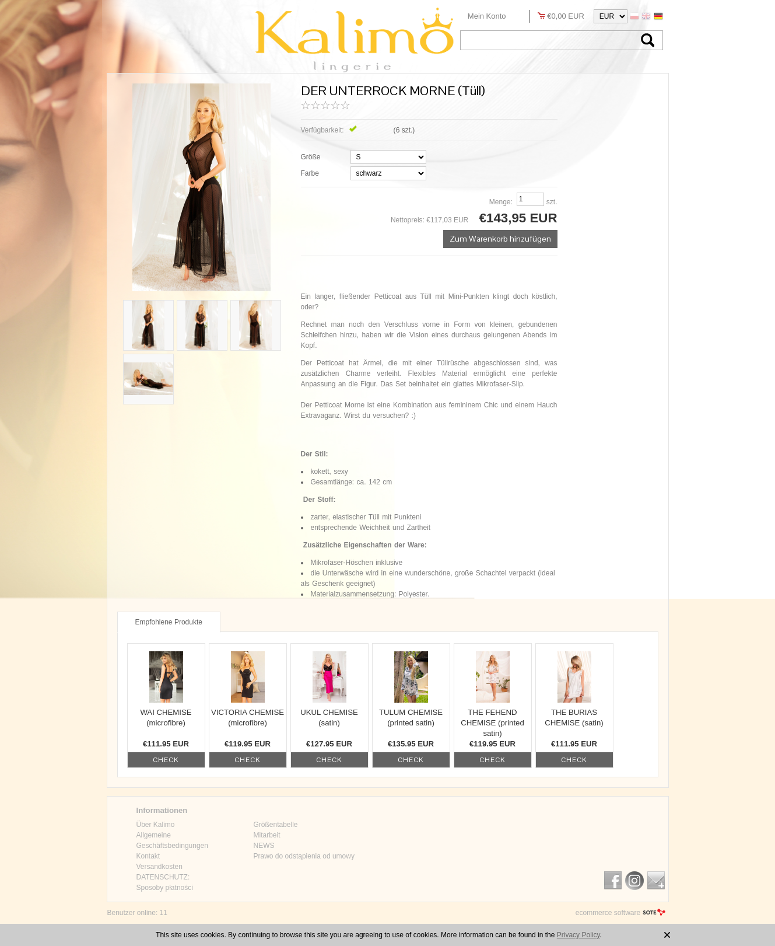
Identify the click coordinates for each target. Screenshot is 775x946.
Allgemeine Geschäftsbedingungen (172, 840)
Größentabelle (276, 825)
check (166, 760)
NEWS (264, 846)
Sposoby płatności (164, 888)
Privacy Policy (578, 935)
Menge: (501, 202)
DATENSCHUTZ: (163, 877)
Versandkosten (159, 867)
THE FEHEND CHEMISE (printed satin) (492, 723)
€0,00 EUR (565, 16)
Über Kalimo (155, 825)
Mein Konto (487, 16)
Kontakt (148, 856)
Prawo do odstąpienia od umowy (304, 856)
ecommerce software (608, 913)
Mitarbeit (267, 835)
